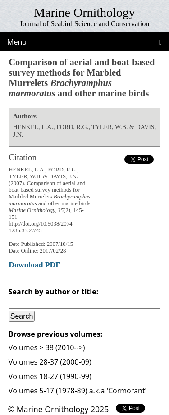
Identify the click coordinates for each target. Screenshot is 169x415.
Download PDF (34, 264)
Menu (17, 42)
